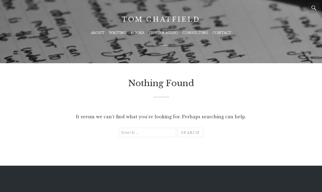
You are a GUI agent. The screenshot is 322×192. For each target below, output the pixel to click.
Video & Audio (163, 33)
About (97, 33)
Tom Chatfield (161, 19)
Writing (117, 33)
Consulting (195, 33)
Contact (222, 33)
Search (314, 8)
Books (137, 33)
